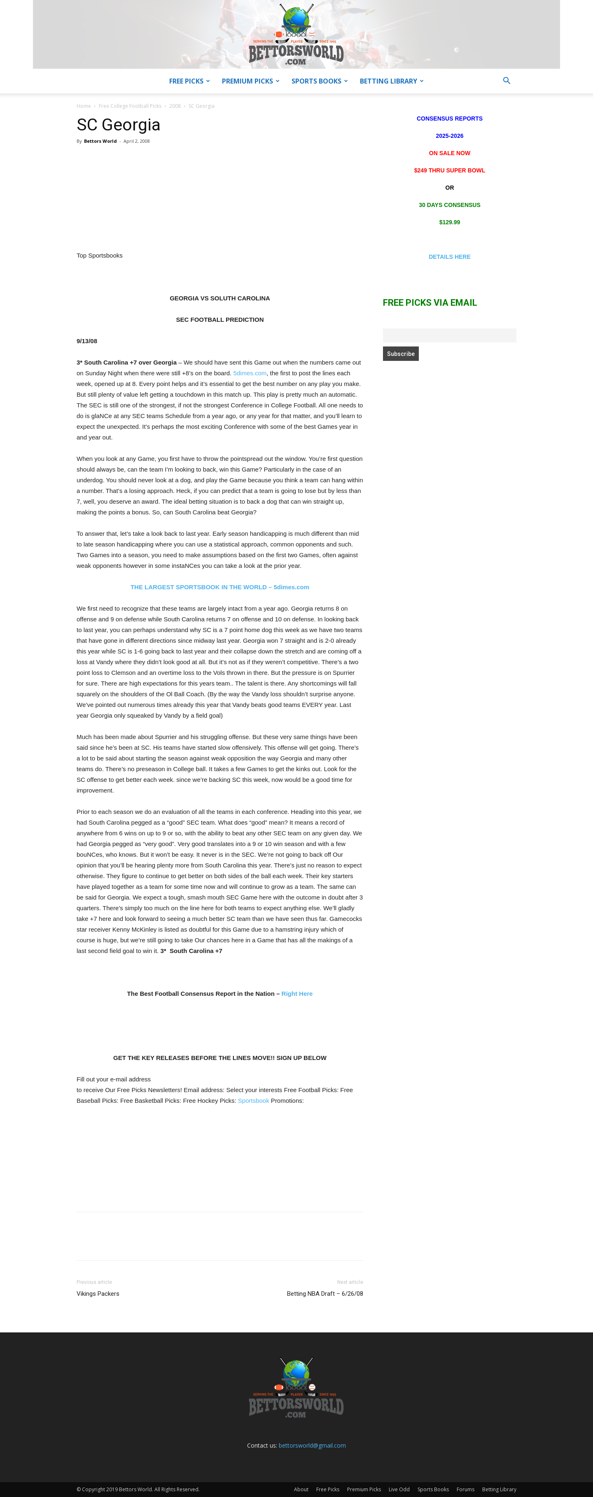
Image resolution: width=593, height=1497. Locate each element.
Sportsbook (253, 1100)
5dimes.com (249, 373)
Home (84, 105)
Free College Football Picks (130, 105)
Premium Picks (251, 81)
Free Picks (189, 81)
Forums (465, 1489)
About (301, 1489)
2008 (175, 105)
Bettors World (100, 141)
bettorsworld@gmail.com (312, 1445)
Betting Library (392, 81)
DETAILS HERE (450, 256)
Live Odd (399, 1489)
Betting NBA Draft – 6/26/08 (325, 1293)
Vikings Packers (98, 1293)
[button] (506, 82)
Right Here (297, 993)
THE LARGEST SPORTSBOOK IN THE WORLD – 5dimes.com (220, 586)
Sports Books (320, 81)
